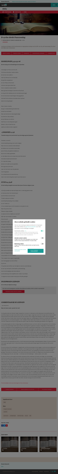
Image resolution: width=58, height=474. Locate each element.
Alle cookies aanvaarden (34, 251)
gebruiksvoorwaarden (31, 226)
